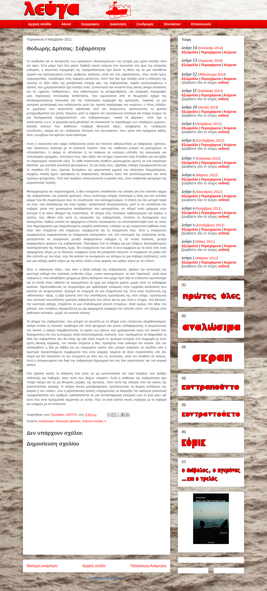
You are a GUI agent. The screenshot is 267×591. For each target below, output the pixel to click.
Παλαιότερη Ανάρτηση (148, 566)
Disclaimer (172, 24)
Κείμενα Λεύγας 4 (94, 421)
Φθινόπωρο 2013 (212, 74)
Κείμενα (230, 52)
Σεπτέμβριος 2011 (210, 225)
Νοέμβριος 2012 (209, 124)
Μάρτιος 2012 (207, 175)
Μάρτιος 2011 (207, 258)
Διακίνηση (118, 24)
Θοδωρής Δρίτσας (68, 421)
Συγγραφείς (90, 24)
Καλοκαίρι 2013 (210, 91)
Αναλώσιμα (46, 421)
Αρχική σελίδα (39, 24)
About (66, 24)
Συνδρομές (145, 24)
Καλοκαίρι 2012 (208, 158)
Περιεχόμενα (211, 52)
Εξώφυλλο (190, 52)
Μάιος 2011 (205, 242)
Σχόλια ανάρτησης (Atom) (105, 578)
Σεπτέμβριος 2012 (210, 140)
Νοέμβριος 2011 (209, 208)
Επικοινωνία (201, 24)
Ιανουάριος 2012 (209, 192)
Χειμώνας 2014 (210, 60)
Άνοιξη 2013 (208, 107)
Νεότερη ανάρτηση (42, 566)
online (223, 132)
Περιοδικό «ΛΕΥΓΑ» (65, 414)
